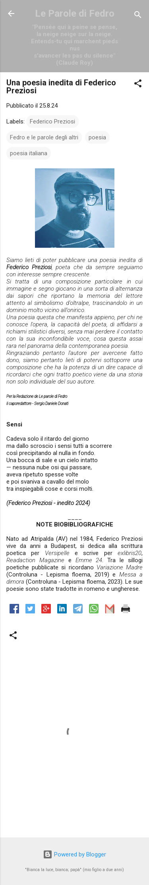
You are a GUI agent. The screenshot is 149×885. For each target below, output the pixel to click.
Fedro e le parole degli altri (44, 137)
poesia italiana (28, 153)
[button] (138, 85)
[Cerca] (138, 16)
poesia (97, 137)
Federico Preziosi (52, 121)
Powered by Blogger (74, 854)
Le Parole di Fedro (74, 13)
